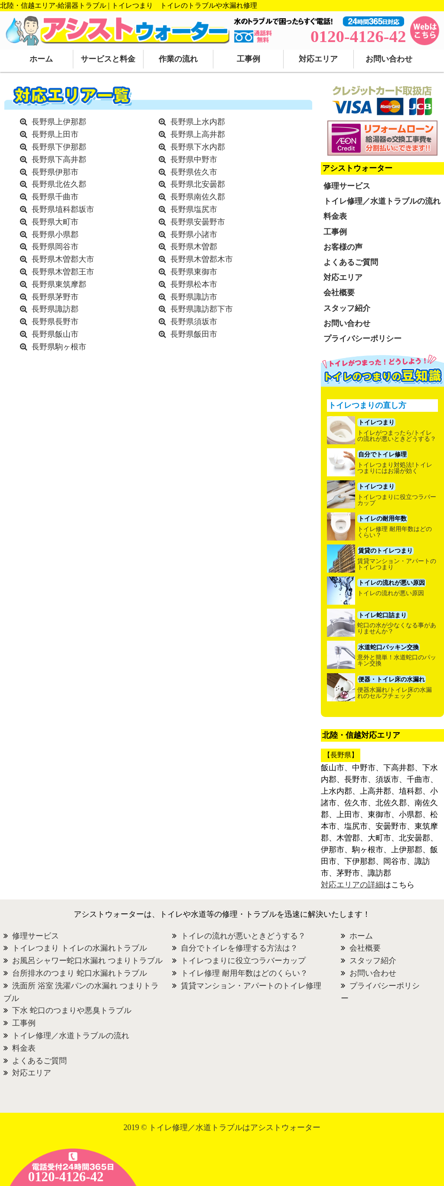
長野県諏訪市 (193, 297)
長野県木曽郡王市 (63, 271)
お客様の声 (342, 247)
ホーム (41, 59)
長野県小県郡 (55, 234)
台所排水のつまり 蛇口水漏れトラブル (79, 973)
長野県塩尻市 (193, 209)
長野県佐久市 (193, 172)
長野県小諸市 (193, 234)
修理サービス (346, 186)
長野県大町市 (55, 222)
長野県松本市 (193, 284)
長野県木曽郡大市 (63, 259)
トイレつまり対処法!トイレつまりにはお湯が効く (394, 468)
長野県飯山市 (55, 334)
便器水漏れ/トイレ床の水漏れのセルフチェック (394, 693)
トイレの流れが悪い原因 (390, 593)
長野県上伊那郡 (59, 121)
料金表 (335, 216)
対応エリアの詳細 (352, 884)
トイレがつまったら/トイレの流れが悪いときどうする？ (396, 436)
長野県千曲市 (55, 196)
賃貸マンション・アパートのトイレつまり (396, 564)
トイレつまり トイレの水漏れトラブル (79, 948)
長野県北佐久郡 (59, 184)
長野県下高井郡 (59, 159)
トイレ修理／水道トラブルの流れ (382, 201)
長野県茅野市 (55, 297)
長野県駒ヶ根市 (59, 346)
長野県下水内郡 (197, 147)
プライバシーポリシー (362, 338)
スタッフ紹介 (346, 308)
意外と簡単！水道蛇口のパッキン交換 (396, 661)
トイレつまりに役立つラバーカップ (396, 500)
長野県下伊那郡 (59, 147)
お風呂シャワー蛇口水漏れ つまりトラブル (87, 960)
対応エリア (318, 59)
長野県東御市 (193, 271)
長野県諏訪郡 (55, 309)
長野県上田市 (55, 134)
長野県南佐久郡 (197, 196)
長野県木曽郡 (193, 246)
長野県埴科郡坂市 (63, 209)
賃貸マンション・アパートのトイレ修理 (251, 985)
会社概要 (339, 292)
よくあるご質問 (350, 262)
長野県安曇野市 (197, 222)
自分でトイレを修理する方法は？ (239, 948)
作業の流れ (178, 59)
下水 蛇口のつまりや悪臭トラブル (71, 1010)
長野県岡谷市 (55, 246)
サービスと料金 (108, 59)
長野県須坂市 (193, 321)
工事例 (248, 59)
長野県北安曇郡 (197, 184)
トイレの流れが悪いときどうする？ (243, 936)
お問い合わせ (389, 59)
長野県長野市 (55, 321)
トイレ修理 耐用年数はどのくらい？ (394, 532)
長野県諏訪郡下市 (201, 309)
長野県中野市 (193, 159)
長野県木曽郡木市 (201, 259)
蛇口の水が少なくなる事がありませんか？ (396, 628)
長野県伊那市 (55, 172)
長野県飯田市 (193, 334)
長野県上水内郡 (197, 121)
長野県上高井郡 (197, 134)
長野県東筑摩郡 (59, 284)
